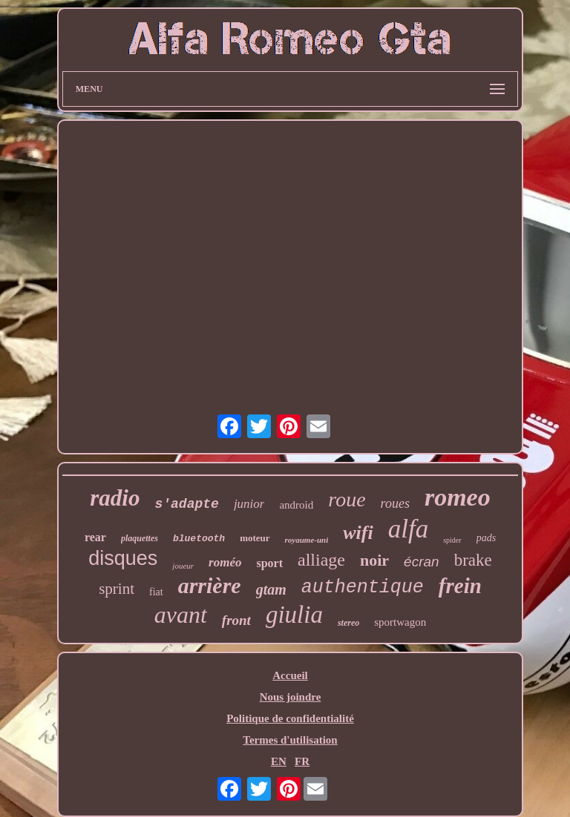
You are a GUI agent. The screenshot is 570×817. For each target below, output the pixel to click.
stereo (348, 623)
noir (374, 560)
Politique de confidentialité (290, 718)
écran (421, 561)
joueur (183, 565)
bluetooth (199, 538)
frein (460, 586)
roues (395, 503)
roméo (225, 562)
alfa (408, 529)
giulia (294, 614)
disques (122, 558)
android (296, 505)
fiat (156, 592)
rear (95, 537)
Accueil (289, 675)
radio (115, 498)
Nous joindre (290, 697)
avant (180, 614)
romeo (458, 497)
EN (278, 761)
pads (486, 537)
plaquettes (139, 538)
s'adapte (186, 504)
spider (452, 540)
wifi (358, 532)
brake (473, 560)
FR (302, 761)
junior (249, 504)
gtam (271, 589)
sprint (116, 589)
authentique (362, 587)
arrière (209, 585)
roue (346, 499)
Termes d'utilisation (290, 740)
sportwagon (400, 622)
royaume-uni (307, 539)
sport (269, 563)
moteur (254, 537)
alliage (321, 559)
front (236, 620)
